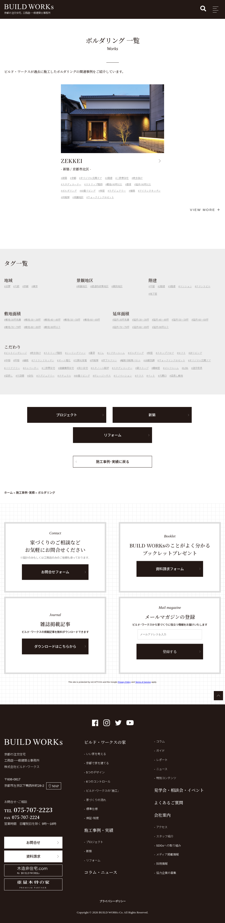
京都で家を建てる (97, 763)
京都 (73, 178)
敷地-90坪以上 (114, 184)
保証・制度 (92, 818)
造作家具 (197, 374)
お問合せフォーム (55, 578)
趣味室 (156, 374)
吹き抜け (138, 178)
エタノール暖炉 (100, 374)
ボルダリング (69, 190)
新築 (64, 178)
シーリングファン (76, 358)
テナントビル (203, 292)
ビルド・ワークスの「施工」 (102, 790)
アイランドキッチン (150, 190)
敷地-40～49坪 (52, 325)
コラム (160, 741)
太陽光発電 (81, 366)
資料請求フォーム (170, 575)
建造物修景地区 (100, 292)
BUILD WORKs (28, 6)
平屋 (152, 292)
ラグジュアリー (117, 190)
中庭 (7, 366)
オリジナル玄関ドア (91, 178)
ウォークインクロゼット (101, 197)
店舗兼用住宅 (66, 374)
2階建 (109, 178)
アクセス (161, 827)
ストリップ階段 (94, 184)
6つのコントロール (98, 781)
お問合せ (33, 843)
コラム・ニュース (100, 872)
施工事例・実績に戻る (112, 468)
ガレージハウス (102, 381)
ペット (151, 381)
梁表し (9, 381)
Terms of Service (143, 682)
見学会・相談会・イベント (179, 790)
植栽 (132, 190)
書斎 (128, 184)
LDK (185, 374)
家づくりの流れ (96, 800)
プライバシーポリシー (112, 901)
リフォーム (112, 441)
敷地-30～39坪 (33, 325)
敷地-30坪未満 (13, 325)
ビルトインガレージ (16, 358)
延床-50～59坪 (181, 325)
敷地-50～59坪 (72, 325)
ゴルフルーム (171, 374)
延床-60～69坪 (200, 325)
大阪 (16, 292)
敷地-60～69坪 (92, 325)
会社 (30, 381)
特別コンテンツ (166, 778)
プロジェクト (66, 421)
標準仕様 (91, 809)
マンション (186, 292)
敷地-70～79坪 (13, 333)
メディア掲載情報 (167, 854)
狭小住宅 (83, 374)
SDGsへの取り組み (168, 845)
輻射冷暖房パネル (130, 366)
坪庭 (16, 366)
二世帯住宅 (123, 178)
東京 (35, 292)
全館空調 (149, 366)
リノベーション (123, 381)
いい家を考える (96, 754)
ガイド (160, 750)
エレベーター (31, 374)
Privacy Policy (124, 682)
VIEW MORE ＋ (205, 210)
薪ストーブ (143, 374)
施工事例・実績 (25, 492)
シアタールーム (116, 358)
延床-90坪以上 (143, 184)
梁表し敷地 (177, 381)
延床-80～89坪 (141, 333)
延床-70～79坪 (121, 333)
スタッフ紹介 (164, 836)
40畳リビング (88, 190)
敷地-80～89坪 (33, 333)
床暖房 (65, 197)
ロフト (182, 358)
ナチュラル (65, 381)
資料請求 (33, 856)
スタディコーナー (71, 184)
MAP (54, 786)
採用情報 (162, 863)
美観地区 (78, 197)
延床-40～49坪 (161, 325)
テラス (140, 381)
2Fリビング (196, 358)
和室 (102, 190)
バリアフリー (12, 374)
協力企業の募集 (166, 873)
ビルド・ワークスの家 (105, 742)
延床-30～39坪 (141, 325)
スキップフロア (165, 358)
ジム (101, 358)
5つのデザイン (95, 772)
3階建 (172, 292)
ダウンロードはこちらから (55, 652)
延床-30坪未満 (121, 325)
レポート (162, 760)
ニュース (161, 769)
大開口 (163, 381)
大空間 (20, 381)
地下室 (153, 299)
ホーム (8, 492)
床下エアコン (110, 366)
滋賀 (7, 292)
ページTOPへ (218, 695)
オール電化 (64, 366)
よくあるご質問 (168, 802)
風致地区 (117, 292)
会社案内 (162, 815)
